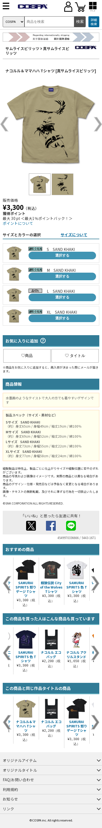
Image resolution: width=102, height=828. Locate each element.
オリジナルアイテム (20, 760)
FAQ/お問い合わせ (18, 779)
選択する (62, 255)
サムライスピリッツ (22, 48)
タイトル (75, 355)
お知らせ (10, 799)
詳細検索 (94, 21)
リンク (8, 808)
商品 (27, 355)
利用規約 (10, 789)
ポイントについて (18, 223)
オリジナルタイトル (20, 770)
